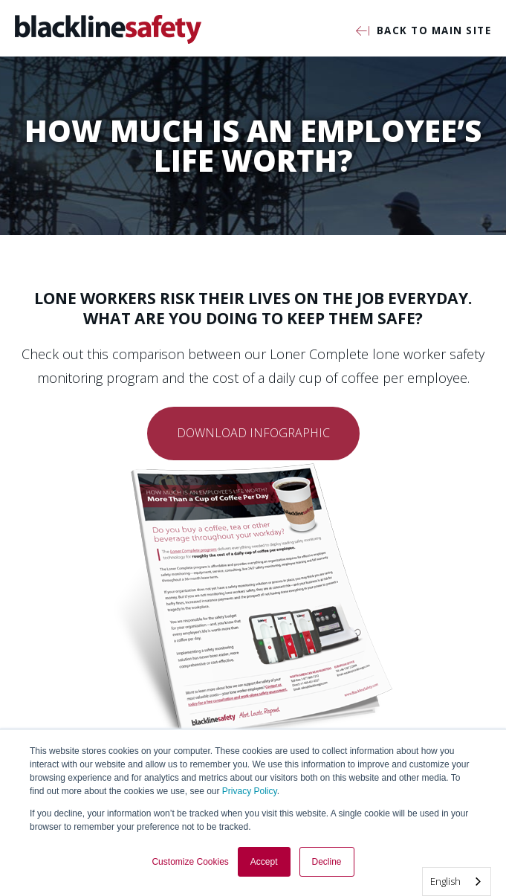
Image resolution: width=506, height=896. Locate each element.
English (445, 881)
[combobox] (456, 881)
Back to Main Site (423, 31)
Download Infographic (253, 433)
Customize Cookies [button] (190, 862)
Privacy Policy (249, 791)
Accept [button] (264, 862)
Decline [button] (327, 862)
